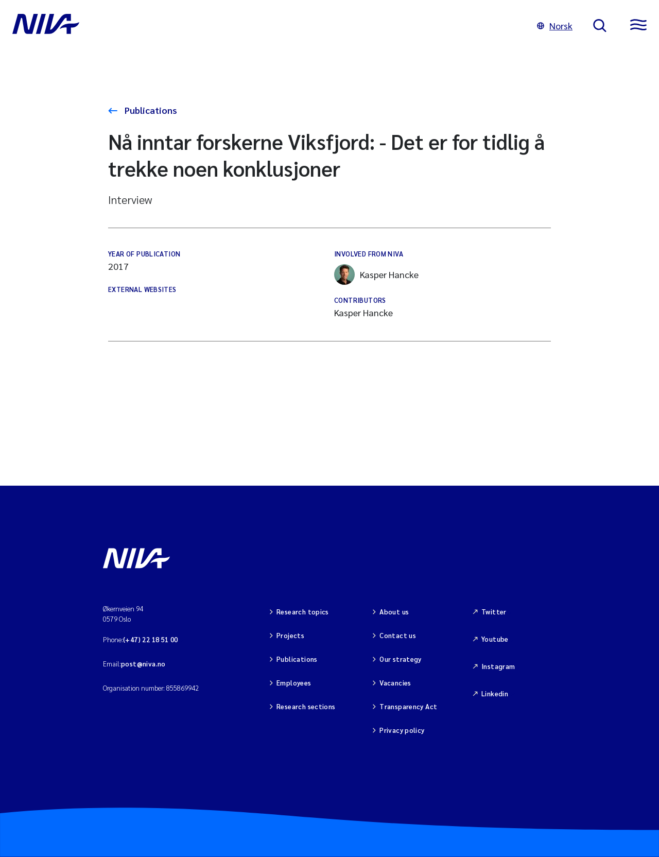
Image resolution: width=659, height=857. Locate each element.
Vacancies (395, 682)
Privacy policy (401, 730)
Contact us (397, 635)
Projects (290, 635)
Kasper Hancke (376, 274)
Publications (150, 110)
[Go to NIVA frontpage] (264, 26)
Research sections (306, 706)
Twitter (494, 611)
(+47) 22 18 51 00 (150, 639)
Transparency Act (408, 706)
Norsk (555, 25)
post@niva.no (143, 663)
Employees (293, 682)
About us (394, 611)
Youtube (495, 639)
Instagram (498, 666)
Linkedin (494, 693)
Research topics (302, 611)
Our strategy (400, 659)
